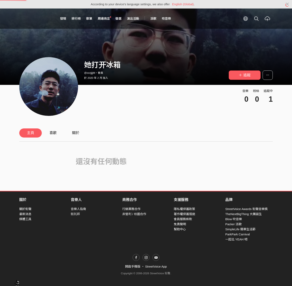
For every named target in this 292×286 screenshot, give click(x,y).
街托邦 (75, 214)
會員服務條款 (183, 219)
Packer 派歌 (233, 224)
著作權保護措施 (184, 214)
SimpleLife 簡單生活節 (240, 229)
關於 (75, 133)
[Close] (287, 4)
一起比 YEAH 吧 (236, 239)
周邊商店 (104, 18)
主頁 (30, 133)
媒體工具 (25, 219)
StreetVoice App (156, 266)
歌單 (89, 18)
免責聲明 (180, 224)
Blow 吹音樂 (233, 219)
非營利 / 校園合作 (134, 214)
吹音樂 (166, 18)
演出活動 (133, 18)
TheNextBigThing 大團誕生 (243, 214)
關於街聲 (25, 209)
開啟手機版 (132, 266)
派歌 (153, 18)
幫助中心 (180, 229)
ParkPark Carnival (237, 234)
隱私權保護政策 (184, 209)
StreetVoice (36, 19)
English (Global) (183, 4)
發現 (63, 18)
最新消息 (25, 214)
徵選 (118, 18)
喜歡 (53, 133)
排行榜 (76, 18)
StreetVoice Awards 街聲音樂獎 (246, 209)
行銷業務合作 (131, 209)
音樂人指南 (78, 209)
